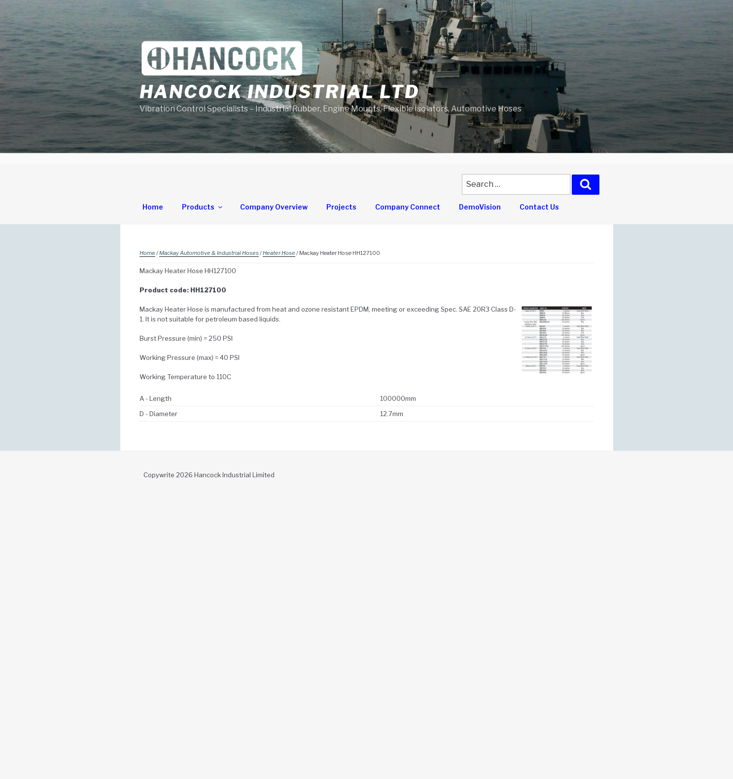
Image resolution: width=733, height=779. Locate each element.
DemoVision (480, 207)
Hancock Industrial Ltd (279, 92)
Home (152, 207)
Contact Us (539, 207)
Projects (341, 207)
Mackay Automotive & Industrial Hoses (209, 252)
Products (203, 207)
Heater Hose (279, 252)
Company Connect (407, 207)
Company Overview (274, 207)
